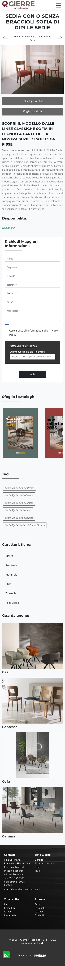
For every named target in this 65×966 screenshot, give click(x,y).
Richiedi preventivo (32, 101)
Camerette (10, 915)
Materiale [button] (11, 574)
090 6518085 (17, 878)
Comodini (9, 908)
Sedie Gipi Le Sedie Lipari (18, 510)
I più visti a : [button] (13, 603)
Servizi (38, 904)
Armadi (8, 911)
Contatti (39, 915)
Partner (39, 911)
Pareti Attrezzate (44, 863)
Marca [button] (9, 556)
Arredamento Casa (32, 36)
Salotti (38, 867)
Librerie (39, 859)
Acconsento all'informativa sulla (33, 332)
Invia (32, 374)
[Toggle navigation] (58, 5)
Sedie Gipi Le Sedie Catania (19, 495)
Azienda (40, 899)
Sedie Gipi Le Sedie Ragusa (19, 518)
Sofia (32, 40)
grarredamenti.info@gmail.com (22, 889)
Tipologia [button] (11, 593)
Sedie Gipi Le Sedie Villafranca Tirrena (25, 525)
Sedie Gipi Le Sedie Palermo (19, 488)
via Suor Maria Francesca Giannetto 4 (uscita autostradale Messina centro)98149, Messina (17, 867)
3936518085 (17, 881)
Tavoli (38, 870)
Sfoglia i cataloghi (32, 111)
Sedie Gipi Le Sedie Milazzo (19, 503)
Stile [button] (8, 584)
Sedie (47, 36)
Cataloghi (40, 908)
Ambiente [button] (11, 565)
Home (17, 36)
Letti (7, 904)
